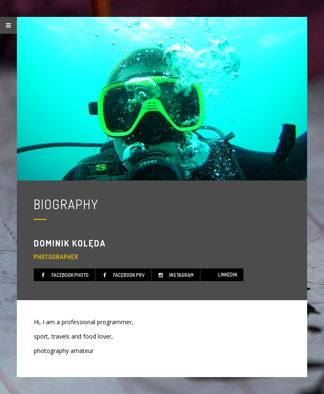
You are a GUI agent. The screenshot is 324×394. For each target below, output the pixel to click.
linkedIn (227, 274)
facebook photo (63, 275)
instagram (175, 275)
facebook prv (122, 275)
